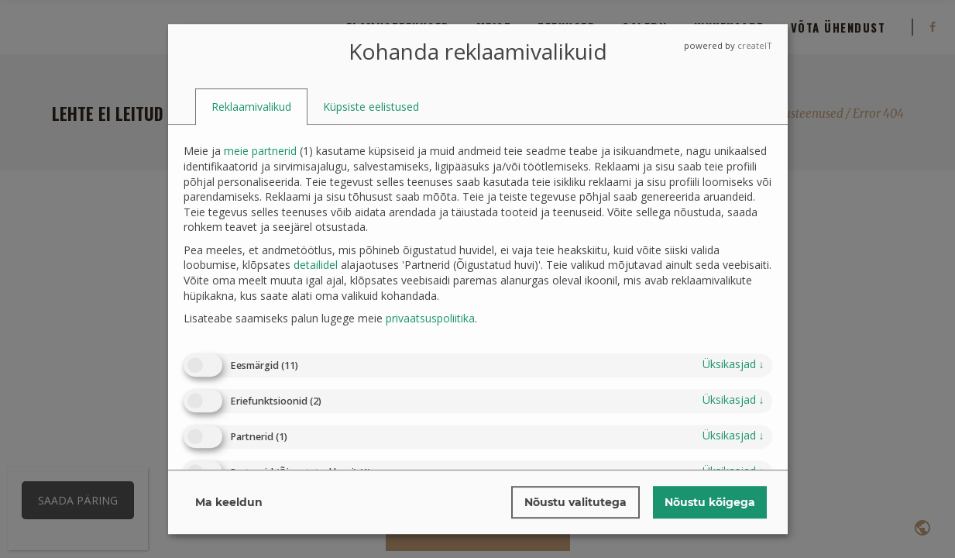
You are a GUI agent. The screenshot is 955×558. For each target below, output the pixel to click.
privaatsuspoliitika (430, 318)
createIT (754, 45)
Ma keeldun (229, 502)
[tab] (251, 107)
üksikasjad (733, 363)
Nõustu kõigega (710, 502)
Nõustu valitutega (575, 502)
